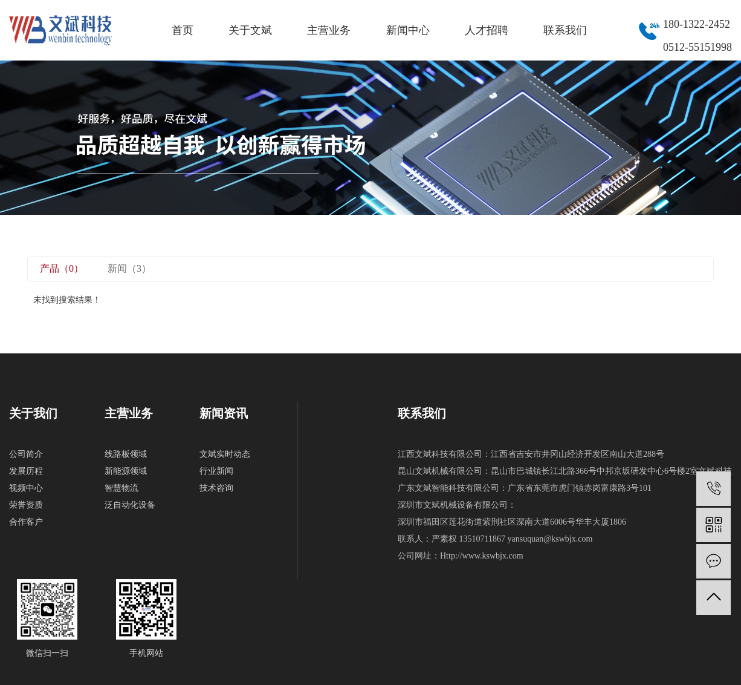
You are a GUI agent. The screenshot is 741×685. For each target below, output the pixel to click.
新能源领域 (126, 471)
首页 (182, 30)
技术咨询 (216, 488)
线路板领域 (126, 454)
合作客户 (26, 521)
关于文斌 (250, 30)
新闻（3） (129, 268)
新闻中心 (408, 30)
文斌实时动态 (224, 454)
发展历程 (26, 471)
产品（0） (61, 268)
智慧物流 (121, 488)
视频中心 (26, 488)
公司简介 (26, 454)
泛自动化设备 (130, 505)
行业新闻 (216, 471)
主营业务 (329, 30)
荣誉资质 (26, 505)
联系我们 (565, 30)
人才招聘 (486, 30)
